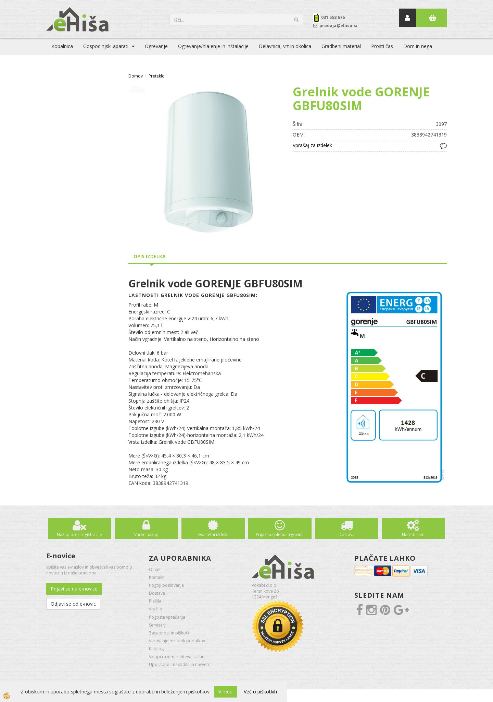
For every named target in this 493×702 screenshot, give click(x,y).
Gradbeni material (341, 46)
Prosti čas (382, 46)
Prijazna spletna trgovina (280, 534)
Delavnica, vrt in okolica (285, 46)
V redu (225, 691)
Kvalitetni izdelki (213, 534)
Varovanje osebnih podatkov (177, 641)
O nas (154, 569)
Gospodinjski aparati (105, 46)
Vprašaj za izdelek (312, 145)
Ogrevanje (156, 46)
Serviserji (157, 625)
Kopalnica (62, 46)
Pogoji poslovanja (166, 585)
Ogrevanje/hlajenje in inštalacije (213, 46)
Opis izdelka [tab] (150, 256)
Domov (135, 76)
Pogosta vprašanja (167, 617)
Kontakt (156, 577)
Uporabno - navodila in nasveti (179, 664)
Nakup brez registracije (79, 534)
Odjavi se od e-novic (73, 603)
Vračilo (155, 609)
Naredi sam (413, 534)
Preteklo (157, 76)
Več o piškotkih (260, 691)
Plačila (155, 601)
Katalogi (157, 649)
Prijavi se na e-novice (74, 588)
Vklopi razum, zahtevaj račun (176, 656)
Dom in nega (417, 46)
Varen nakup (146, 534)
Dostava (347, 534)
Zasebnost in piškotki (169, 633)
